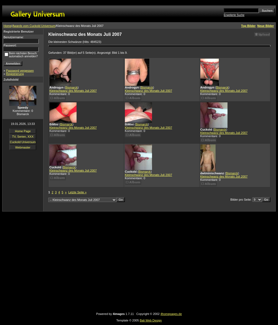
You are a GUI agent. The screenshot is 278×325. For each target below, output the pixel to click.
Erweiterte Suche (234, 15)
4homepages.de (171, 313)
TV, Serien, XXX (22, 136)
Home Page (23, 131)
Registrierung (15, 73)
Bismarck (71, 87)
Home (7, 25)
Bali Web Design (151, 320)
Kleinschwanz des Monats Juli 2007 (73, 90)
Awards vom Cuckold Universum (33, 25)
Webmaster (22, 147)
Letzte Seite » (77, 192)
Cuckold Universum (23, 142)
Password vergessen (20, 70)
